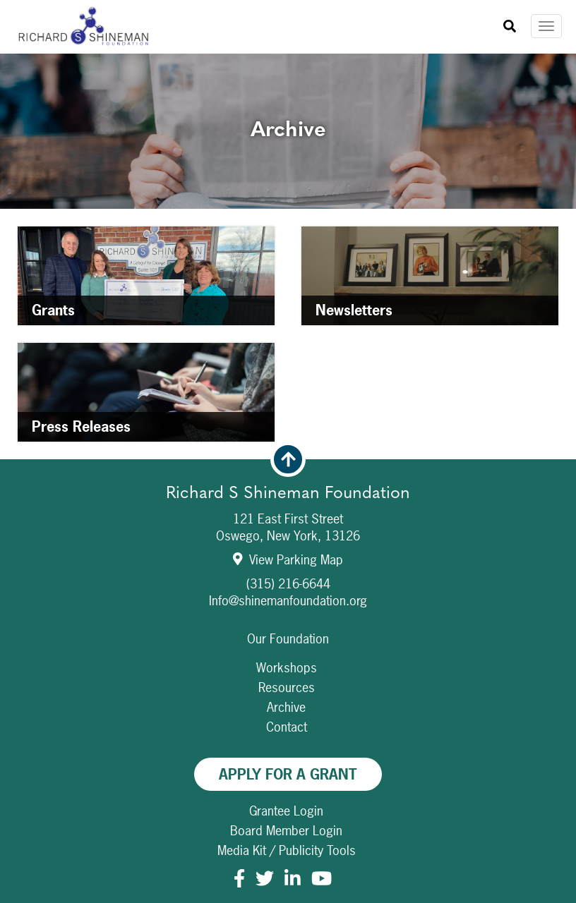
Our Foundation (288, 639)
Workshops (286, 668)
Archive (286, 707)
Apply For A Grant (288, 774)
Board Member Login (286, 831)
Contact (286, 727)
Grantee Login (286, 811)
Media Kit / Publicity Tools (286, 850)
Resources (286, 687)
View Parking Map (288, 560)
